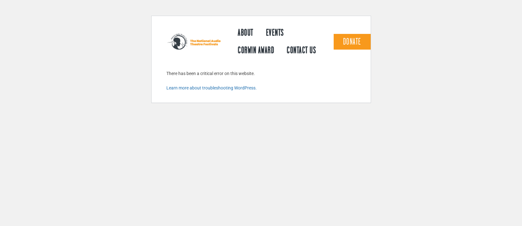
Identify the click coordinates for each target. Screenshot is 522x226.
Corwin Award (256, 50)
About (245, 33)
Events (275, 33)
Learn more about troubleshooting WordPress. (211, 87)
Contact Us (301, 50)
